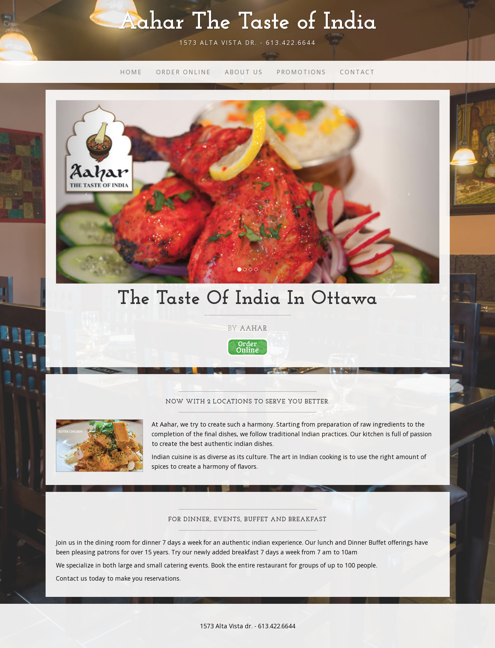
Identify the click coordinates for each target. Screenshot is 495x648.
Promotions (301, 72)
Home (131, 72)
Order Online (183, 72)
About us (244, 72)
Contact (357, 72)
